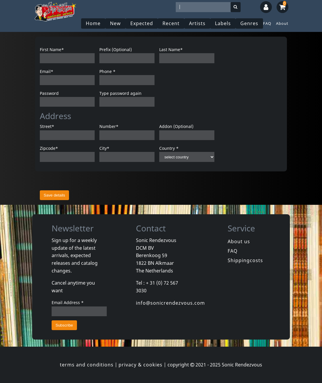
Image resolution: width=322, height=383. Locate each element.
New (115, 23)
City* (104, 148)
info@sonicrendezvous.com (170, 303)
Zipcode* (49, 148)
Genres (249, 23)
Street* (47, 126)
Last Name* (171, 49)
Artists (197, 23)
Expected (141, 23)
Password (49, 93)
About (282, 23)
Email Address (68, 302)
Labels (223, 23)
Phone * (107, 71)
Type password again (120, 93)
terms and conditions (87, 364)
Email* (46, 71)
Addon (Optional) (176, 126)
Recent (171, 23)
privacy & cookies (140, 364)
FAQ (267, 23)
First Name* (52, 49)
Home (93, 23)
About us (239, 241)
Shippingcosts (245, 260)
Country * (169, 148)
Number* (109, 126)
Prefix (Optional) (115, 49)
